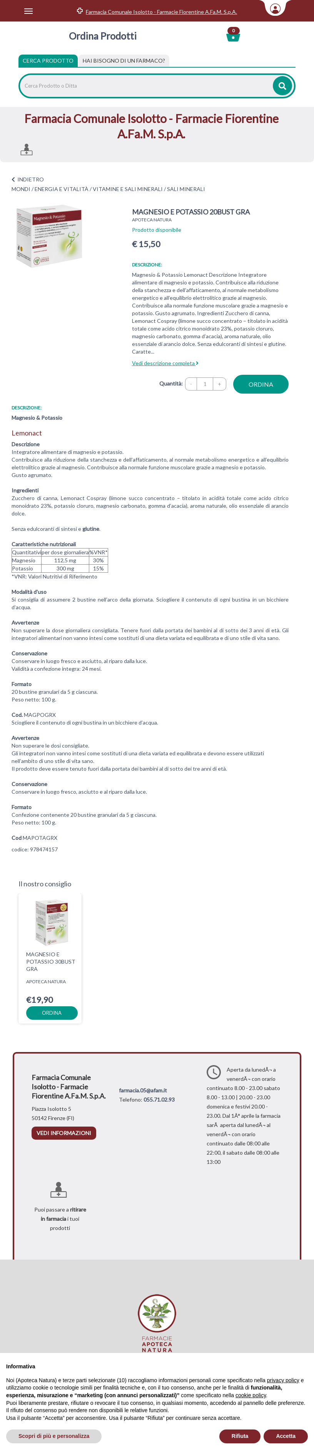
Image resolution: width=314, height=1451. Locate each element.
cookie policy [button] (251, 1395)
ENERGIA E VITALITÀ (62, 189)
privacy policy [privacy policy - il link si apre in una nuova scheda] (283, 1380)
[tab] (123, 61)
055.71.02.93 (159, 1099)
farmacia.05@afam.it (143, 1090)
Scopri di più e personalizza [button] (53, 1436)
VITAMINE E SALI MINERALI (128, 189)
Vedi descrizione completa (165, 363)
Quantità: (171, 383)
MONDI (21, 189)
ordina (261, 384)
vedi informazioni (64, 1133)
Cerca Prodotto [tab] (48, 60)
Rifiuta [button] (240, 1436)
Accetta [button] (286, 1436)
